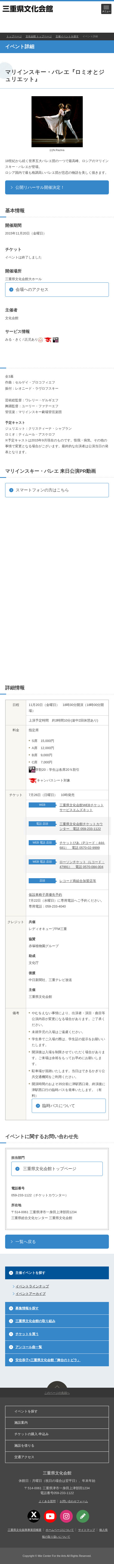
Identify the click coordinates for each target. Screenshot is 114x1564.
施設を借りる (24, 1445)
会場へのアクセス (32, 289)
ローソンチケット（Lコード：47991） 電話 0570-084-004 (82, 864)
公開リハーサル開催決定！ (40, 187)
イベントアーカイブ (31, 1294)
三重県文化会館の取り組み (35, 1321)
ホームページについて (60, 1529)
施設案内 (21, 1422)
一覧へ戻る (25, 1241)
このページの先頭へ (57, 1392)
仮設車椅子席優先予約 (45, 895)
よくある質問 (47, 1501)
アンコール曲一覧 (28, 1347)
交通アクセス (24, 1457)
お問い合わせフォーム (74, 1501)
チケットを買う (27, 1334)
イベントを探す (26, 1411)
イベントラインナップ (32, 1286)
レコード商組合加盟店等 (77, 881)
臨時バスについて (58, 1105)
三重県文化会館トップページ (49, 1168)
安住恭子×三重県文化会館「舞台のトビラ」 (47, 1360)
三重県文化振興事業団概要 (25, 1529)
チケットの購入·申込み (31, 1434)
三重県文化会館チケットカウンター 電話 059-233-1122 (81, 826)
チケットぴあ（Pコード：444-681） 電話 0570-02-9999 (82, 845)
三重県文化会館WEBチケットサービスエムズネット (81, 807)
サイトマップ (86, 1529)
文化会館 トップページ (39, 36)
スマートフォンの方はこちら (42, 490)
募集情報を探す (27, 1308)
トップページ (14, 36)
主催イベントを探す (67, 36)
